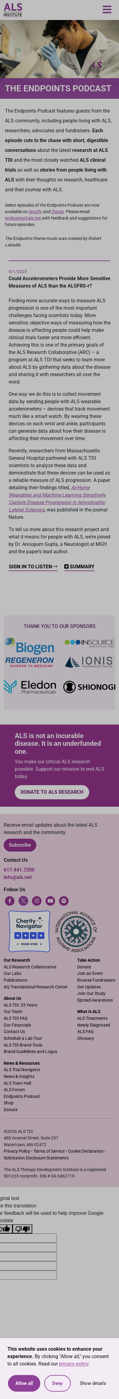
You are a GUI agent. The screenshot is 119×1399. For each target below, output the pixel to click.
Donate (84, 967)
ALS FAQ (85, 1031)
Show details (93, 1383)
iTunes (57, 211)
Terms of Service (49, 1151)
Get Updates (89, 987)
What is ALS (89, 1011)
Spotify (35, 211)
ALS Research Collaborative (30, 967)
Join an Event (90, 973)
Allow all (24, 1383)
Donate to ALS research (52, 792)
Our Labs (12, 973)
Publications (15, 980)
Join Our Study (91, 993)
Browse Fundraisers (96, 980)
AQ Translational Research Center (36, 987)
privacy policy (74, 1364)
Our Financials (17, 1025)
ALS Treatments (92, 1018)
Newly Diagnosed (93, 1025)
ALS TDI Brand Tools (23, 1045)
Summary (79, 567)
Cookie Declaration (86, 1151)
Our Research (17, 960)
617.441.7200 (19, 870)
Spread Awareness (95, 1000)
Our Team (13, 1011)
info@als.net (18, 877)
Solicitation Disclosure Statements (36, 1158)
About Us (12, 998)
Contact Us (14, 1031)
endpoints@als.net (23, 218)
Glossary (85, 1038)
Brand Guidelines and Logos (30, 1051)
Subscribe (20, 845)
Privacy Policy (17, 1151)
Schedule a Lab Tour (23, 1038)
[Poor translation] (22, 1229)
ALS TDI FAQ (16, 1018)
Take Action (88, 960)
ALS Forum (14, 1089)
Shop (9, 1103)
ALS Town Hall (17, 1083)
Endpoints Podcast (22, 1096)
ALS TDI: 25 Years (20, 1005)
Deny (57, 1383)
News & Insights (19, 1076)
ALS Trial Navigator (22, 1069)
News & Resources (22, 1063)
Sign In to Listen (33, 567)
